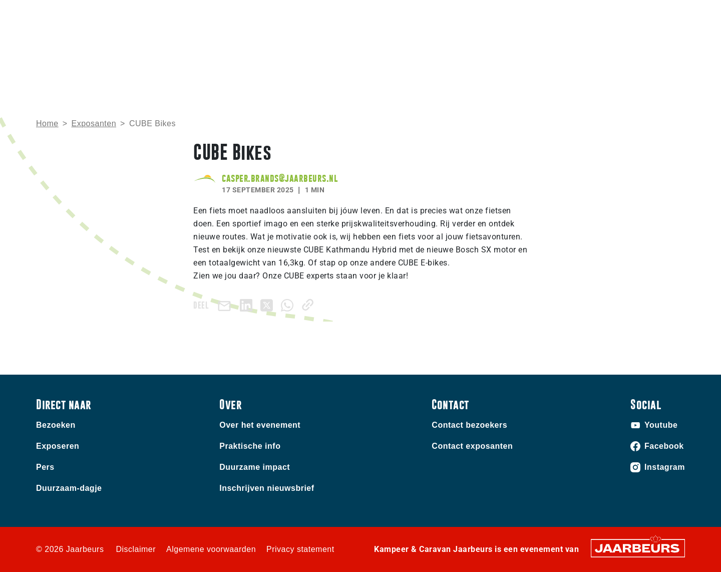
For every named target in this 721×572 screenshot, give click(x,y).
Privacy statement (300, 549)
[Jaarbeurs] (638, 547)
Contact (505, 15)
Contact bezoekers (469, 425)
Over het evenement (259, 425)
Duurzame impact (254, 467)
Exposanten (94, 123)
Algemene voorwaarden (211, 549)
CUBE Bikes (152, 123)
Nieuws (573, 53)
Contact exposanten (472, 446)
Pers (45, 467)
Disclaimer (136, 549)
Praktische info (511, 53)
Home (452, 53)
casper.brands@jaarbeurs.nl (279, 178)
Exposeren (93, 15)
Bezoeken (52, 15)
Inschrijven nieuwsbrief (266, 488)
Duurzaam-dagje (69, 488)
